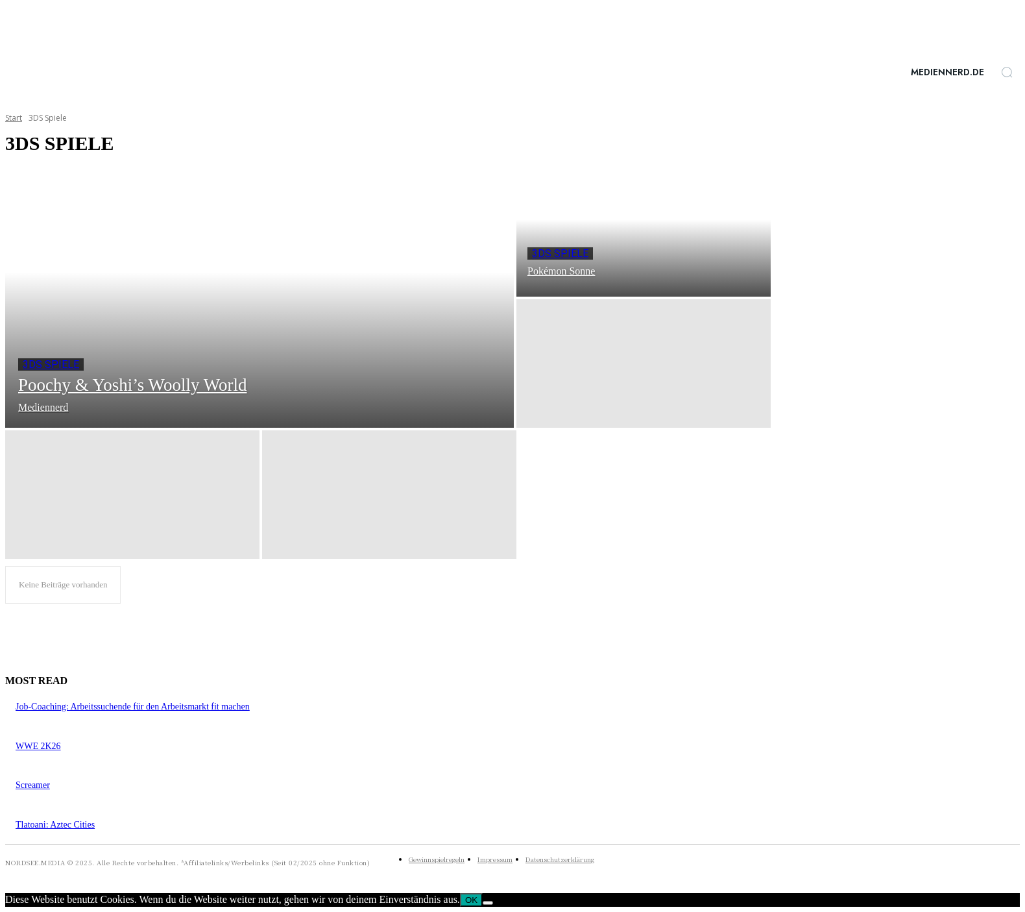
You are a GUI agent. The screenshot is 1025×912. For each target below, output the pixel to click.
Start (13, 117)
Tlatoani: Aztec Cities (55, 825)
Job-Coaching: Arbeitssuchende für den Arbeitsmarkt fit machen (133, 706)
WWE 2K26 (38, 746)
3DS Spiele (51, 364)
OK (471, 900)
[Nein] (488, 903)
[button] (1007, 72)
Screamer (33, 785)
